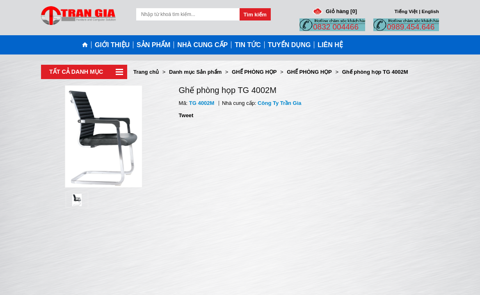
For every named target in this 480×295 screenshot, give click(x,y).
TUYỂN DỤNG (289, 44)
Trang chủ (146, 72)
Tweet (186, 115)
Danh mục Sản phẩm (195, 72)
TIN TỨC (248, 44)
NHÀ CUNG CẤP (202, 44)
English (430, 11)
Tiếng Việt (406, 11)
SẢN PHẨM (153, 44)
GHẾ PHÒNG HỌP (254, 72)
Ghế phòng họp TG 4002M (375, 72)
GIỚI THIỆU (112, 44)
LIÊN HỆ (330, 44)
